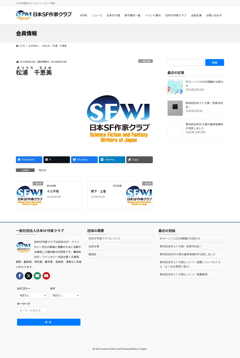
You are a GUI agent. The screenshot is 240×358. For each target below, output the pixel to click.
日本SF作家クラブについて (104, 238)
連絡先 (92, 254)
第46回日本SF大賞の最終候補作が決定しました (188, 254)
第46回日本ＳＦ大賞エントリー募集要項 (183, 274)
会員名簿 (93, 246)
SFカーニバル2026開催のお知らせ (180, 238)
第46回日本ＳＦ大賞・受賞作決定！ (181, 246)
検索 (49, 322)
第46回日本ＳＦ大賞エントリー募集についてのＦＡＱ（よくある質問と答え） (190, 264)
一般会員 (145, 61)
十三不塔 (53, 191)
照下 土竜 (98, 191)
